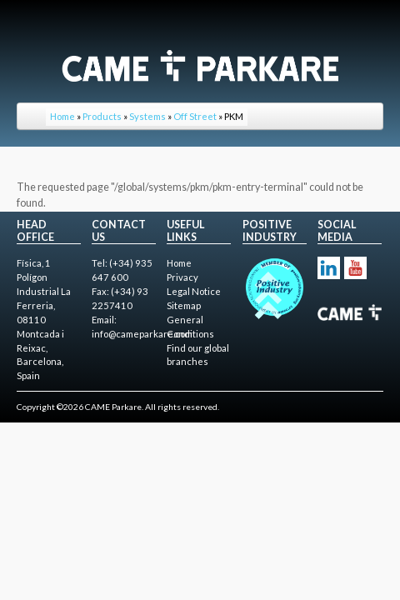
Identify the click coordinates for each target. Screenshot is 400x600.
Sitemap (184, 305)
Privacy (182, 277)
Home (62, 116)
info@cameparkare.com (142, 333)
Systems (147, 116)
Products (102, 116)
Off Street (195, 116)
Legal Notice (194, 291)
